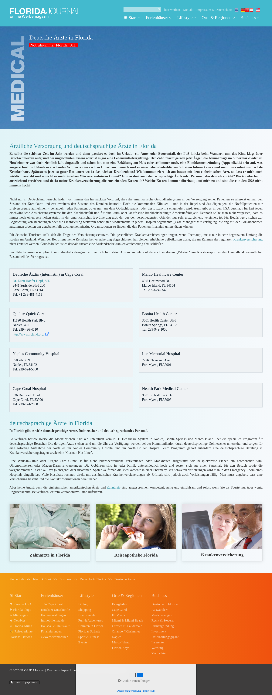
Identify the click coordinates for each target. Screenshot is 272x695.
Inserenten (158, 642)
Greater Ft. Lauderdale (127, 626)
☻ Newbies (17, 620)
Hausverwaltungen (53, 615)
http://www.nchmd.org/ (28, 334)
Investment (158, 631)
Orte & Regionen (218, 17)
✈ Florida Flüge (20, 610)
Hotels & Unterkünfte (55, 610)
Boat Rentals (86, 615)
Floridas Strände (89, 631)
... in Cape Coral (52, 604)
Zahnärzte (114, 487)
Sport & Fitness (88, 637)
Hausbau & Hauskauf (55, 626)
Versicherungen (161, 615)
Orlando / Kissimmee (126, 631)
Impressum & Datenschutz (214, 10)
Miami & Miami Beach (127, 620)
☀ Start (132, 17)
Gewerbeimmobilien (54, 637)
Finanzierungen (51, 631)
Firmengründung (162, 626)
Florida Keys (120, 648)
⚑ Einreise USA (20, 604)
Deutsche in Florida (164, 604)
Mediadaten (159, 653)
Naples (116, 637)
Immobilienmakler (53, 620)
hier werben (172, 10)
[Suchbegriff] (142, 9)
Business (249, 17)
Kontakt (188, 10)
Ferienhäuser (159, 17)
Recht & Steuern (162, 620)
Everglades (119, 604)
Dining (82, 604)
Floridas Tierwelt (20, 637)
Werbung (157, 648)
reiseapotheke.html (136, 532)
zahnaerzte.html (50, 532)
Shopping (84, 610)
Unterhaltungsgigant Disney (167, 637)
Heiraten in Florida (91, 626)
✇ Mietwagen (18, 615)
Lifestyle (186, 17)
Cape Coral (119, 610)
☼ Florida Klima (20, 626)
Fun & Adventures (90, 620)
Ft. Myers (118, 615)
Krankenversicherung (248, 239)
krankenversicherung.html (222, 532)
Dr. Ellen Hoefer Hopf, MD (31, 281)
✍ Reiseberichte (20, 631)
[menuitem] (133, 17)
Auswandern (159, 610)
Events (82, 642)
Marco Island (121, 642)
